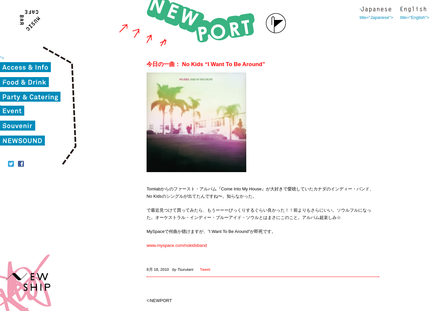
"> (2, 57)
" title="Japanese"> (376, 10)
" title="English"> (413, 10)
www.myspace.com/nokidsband (177, 245)
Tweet (205, 269)
